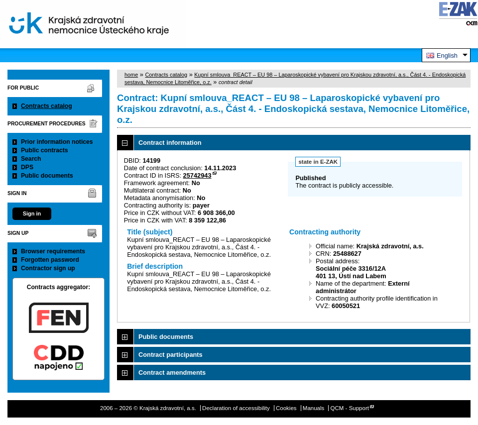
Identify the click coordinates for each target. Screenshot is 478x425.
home (131, 75)
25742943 (197, 175)
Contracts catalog (46, 106)
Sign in (32, 213)
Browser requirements (53, 251)
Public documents (47, 175)
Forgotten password (50, 259)
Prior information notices (57, 141)
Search (31, 158)
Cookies (286, 408)
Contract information (170, 142)
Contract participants (170, 354)
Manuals (314, 408)
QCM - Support (350, 408)
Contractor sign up (48, 268)
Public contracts (44, 150)
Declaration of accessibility (236, 408)
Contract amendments (172, 372)
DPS (27, 167)
